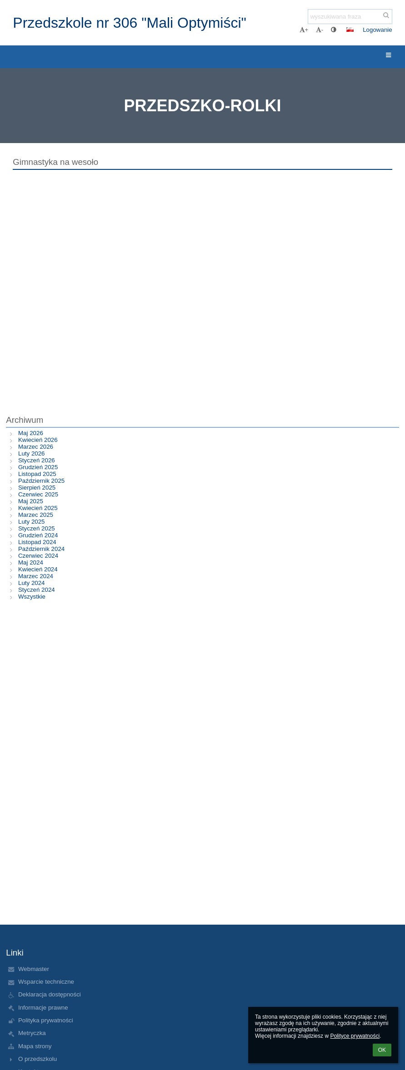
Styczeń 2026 (36, 460)
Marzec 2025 (35, 514)
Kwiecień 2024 (38, 569)
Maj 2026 (30, 433)
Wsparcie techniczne (46, 981)
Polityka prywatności (45, 1020)
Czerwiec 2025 (38, 494)
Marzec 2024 (35, 576)
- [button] (319, 29)
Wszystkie (31, 596)
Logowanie (377, 29)
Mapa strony (34, 1046)
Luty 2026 (31, 453)
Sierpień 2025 (36, 487)
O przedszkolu (37, 1058)
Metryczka (32, 1033)
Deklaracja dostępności (49, 994)
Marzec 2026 (35, 446)
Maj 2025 (30, 501)
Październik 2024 (41, 548)
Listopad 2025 (37, 474)
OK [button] (382, 1050)
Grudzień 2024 (38, 535)
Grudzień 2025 (38, 467)
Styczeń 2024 (36, 589)
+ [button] (304, 29)
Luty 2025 (31, 521)
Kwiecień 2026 (38, 439)
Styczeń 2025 (36, 528)
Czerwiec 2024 (38, 555)
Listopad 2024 (37, 542)
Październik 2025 (41, 480)
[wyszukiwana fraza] (350, 16)
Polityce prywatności (355, 1036)
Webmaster (33, 969)
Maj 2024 (30, 562)
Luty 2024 (31, 583)
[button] (350, 29)
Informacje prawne (43, 1007)
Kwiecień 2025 (38, 508)
